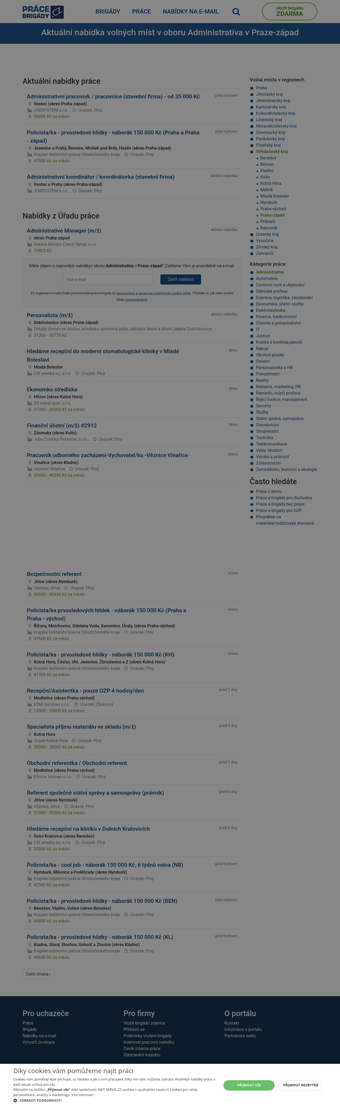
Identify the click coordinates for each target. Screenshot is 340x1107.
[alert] (170, 553)
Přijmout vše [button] (249, 1085)
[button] (114, 1100)
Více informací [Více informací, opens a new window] (82, 1095)
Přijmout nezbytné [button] (300, 1085)
